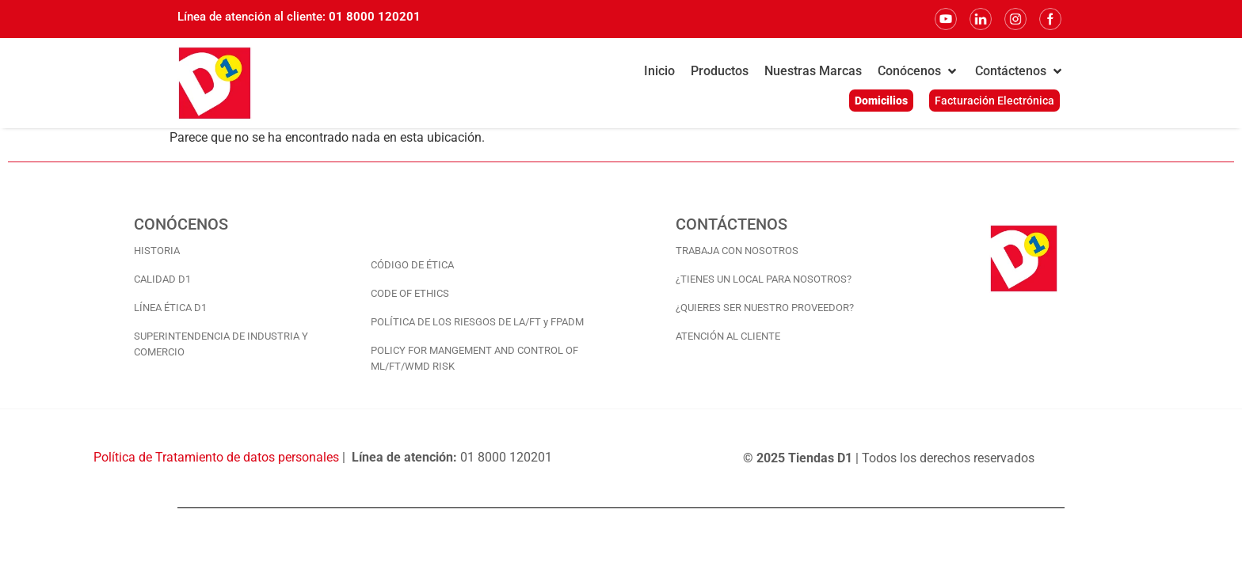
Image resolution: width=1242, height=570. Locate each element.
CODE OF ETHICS (410, 293)
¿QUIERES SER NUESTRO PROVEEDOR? (765, 308)
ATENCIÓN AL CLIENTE (728, 336)
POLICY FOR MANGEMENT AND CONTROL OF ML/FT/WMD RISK (474, 358)
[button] (918, 71)
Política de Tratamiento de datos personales (216, 457)
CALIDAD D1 (162, 279)
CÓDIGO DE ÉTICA (412, 265)
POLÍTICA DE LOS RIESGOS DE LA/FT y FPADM (477, 322)
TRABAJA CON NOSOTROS (737, 250)
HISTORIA (157, 250)
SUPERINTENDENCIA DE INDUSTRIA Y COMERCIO (221, 344)
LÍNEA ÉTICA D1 (170, 308)
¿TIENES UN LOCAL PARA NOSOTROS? (763, 279)
